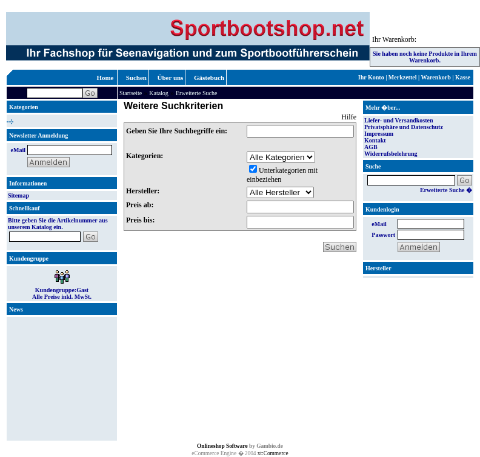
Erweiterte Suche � (446, 190)
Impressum (378, 133)
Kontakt (375, 140)
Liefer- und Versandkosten (398, 120)
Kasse (462, 77)
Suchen (136, 77)
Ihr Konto (371, 77)
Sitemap (18, 195)
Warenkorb (436, 77)
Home (104, 77)
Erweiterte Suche (197, 93)
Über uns (171, 77)
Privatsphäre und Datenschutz (403, 127)
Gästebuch (209, 77)
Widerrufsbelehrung (391, 153)
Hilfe (348, 117)
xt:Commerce (273, 453)
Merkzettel (402, 77)
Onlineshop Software (222, 446)
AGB (371, 147)
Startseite (130, 93)
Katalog (158, 93)
